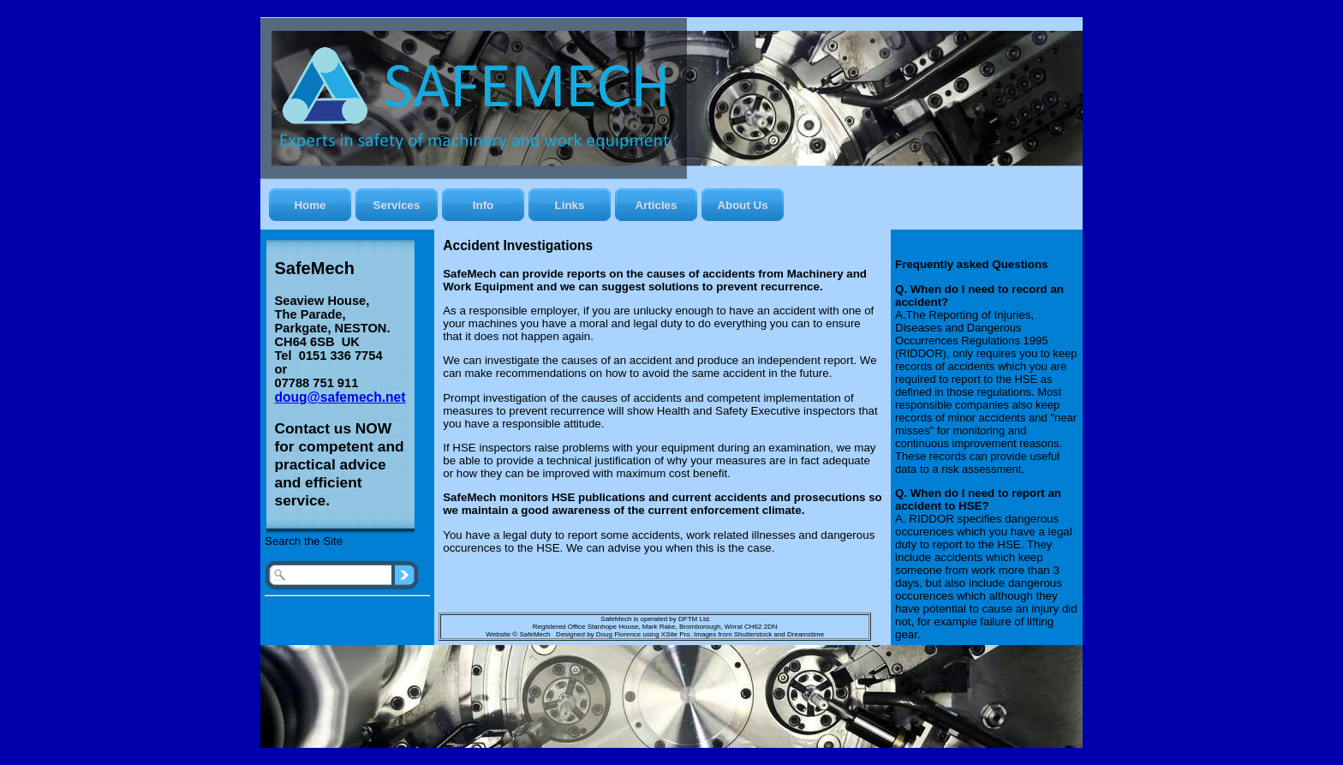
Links (570, 205)
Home (309, 205)
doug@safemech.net (340, 397)
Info (483, 205)
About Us (742, 205)
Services (397, 205)
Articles (656, 205)
